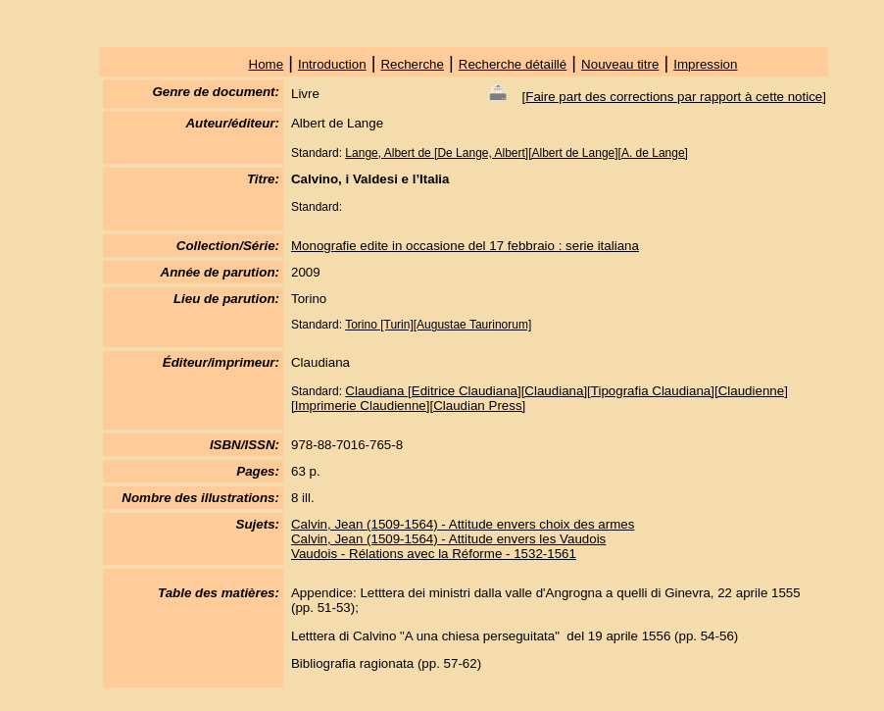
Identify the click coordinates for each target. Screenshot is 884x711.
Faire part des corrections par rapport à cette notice (673, 96)
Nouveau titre (620, 64)
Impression (705, 64)
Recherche (411, 64)
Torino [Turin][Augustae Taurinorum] (438, 324)
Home (266, 64)
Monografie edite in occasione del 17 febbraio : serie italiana (465, 245)
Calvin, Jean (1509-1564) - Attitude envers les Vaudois (448, 539)
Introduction (332, 64)
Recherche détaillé (512, 64)
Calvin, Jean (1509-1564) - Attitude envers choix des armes (462, 524)
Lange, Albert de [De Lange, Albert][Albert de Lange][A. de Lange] (516, 153)
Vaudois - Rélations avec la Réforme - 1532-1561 (433, 553)
